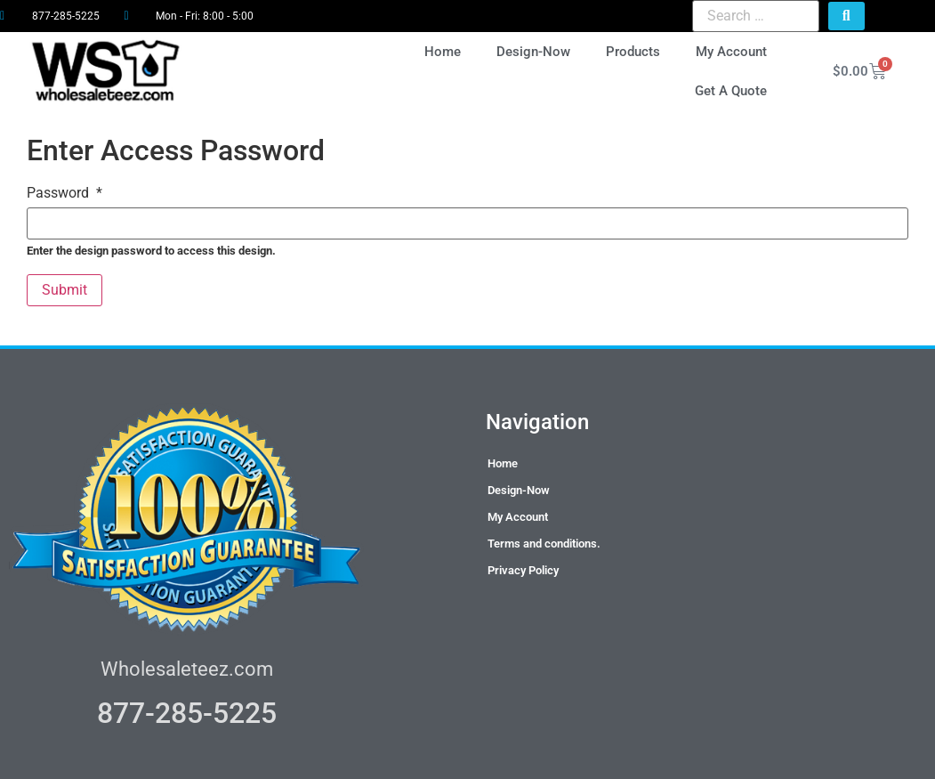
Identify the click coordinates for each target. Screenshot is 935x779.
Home (442, 52)
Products (633, 52)
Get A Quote (731, 91)
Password (64, 193)
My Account (731, 52)
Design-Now (533, 52)
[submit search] (846, 16)
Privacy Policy (523, 570)
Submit (64, 289)
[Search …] (755, 16)
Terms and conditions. (544, 543)
